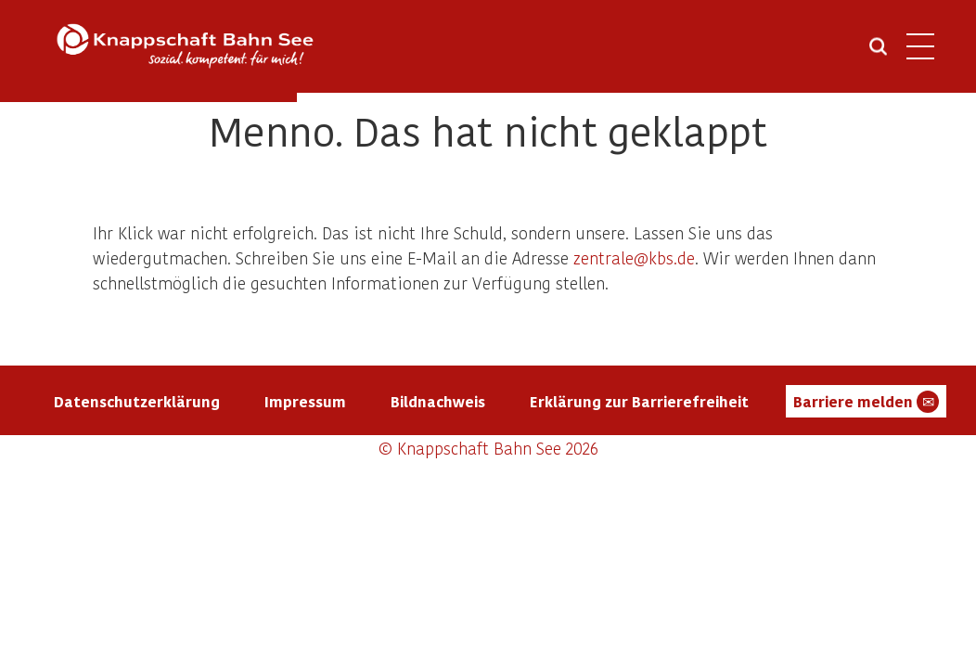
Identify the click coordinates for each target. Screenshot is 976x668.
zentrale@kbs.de (634, 257)
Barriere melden (866, 402)
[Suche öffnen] (878, 53)
